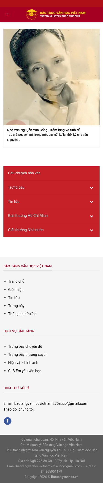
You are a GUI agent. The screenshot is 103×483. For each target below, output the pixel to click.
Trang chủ (16, 281)
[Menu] (7, 14)
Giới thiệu (16, 290)
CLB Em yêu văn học (24, 371)
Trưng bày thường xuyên (28, 354)
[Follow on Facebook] (7, 421)
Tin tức (14, 298)
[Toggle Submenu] (92, 188)
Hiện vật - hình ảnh (23, 362)
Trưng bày (16, 306)
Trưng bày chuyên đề (25, 346)
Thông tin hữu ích (22, 314)
